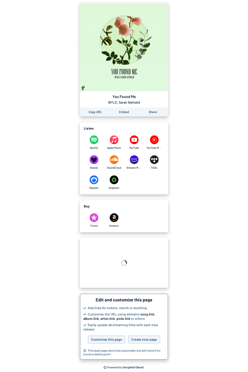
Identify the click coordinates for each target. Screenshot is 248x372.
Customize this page (106, 339)
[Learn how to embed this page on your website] (124, 112)
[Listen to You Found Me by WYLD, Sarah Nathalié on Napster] (94, 182)
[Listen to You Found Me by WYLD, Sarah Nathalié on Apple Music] (114, 142)
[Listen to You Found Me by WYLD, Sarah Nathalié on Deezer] (94, 162)
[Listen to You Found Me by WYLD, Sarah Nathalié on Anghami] (114, 182)
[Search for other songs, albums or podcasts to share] (124, 367)
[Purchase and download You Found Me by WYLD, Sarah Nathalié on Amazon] (114, 220)
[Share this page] (153, 112)
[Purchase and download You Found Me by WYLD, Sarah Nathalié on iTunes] (94, 220)
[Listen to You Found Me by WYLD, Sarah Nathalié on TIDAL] (154, 162)
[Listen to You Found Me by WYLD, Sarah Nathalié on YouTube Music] (154, 142)
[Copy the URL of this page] (95, 112)
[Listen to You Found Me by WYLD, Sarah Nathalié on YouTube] (134, 142)
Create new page (144, 339)
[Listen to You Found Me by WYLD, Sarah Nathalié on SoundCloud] (114, 162)
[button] (124, 326)
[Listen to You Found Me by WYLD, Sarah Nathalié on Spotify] (94, 142)
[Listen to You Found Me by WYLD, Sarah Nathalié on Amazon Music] (134, 162)
